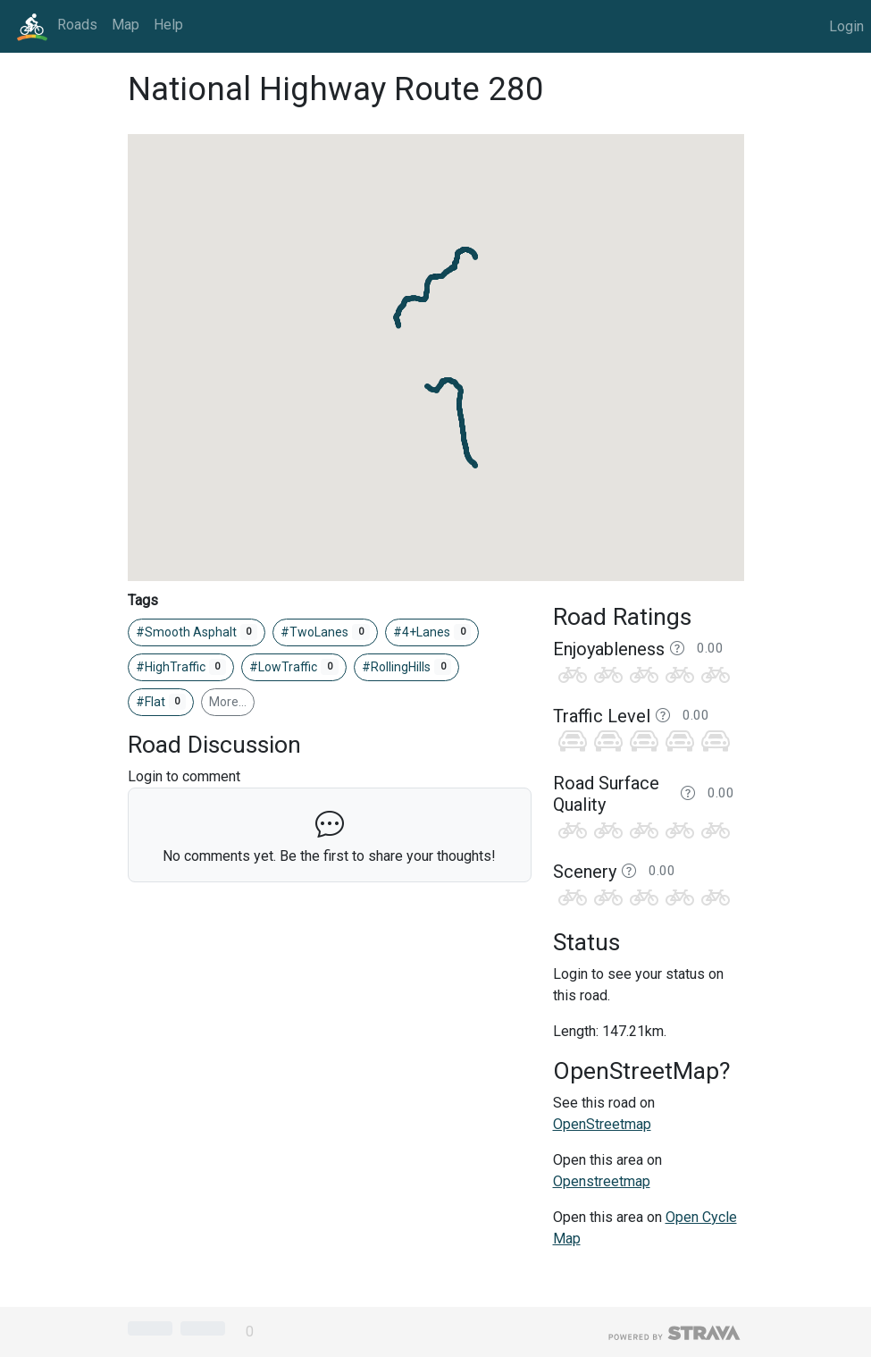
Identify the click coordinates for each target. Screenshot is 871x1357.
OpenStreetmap (602, 1124)
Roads (77, 24)
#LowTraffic (294, 667)
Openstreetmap (601, 1181)
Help (168, 24)
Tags (143, 600)
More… (228, 702)
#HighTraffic (181, 667)
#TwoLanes (325, 632)
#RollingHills (407, 667)
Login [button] (846, 26)
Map (125, 24)
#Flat (161, 702)
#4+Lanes (432, 632)
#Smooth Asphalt (197, 632)
